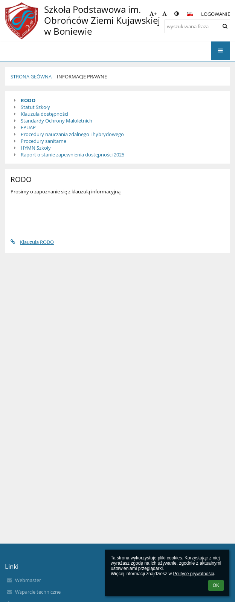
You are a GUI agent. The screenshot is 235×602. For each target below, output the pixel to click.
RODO (28, 100)
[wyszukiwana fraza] (197, 26)
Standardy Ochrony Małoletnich (56, 120)
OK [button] (216, 585)
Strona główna (31, 76)
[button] (190, 13)
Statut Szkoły (35, 107)
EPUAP (28, 127)
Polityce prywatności (193, 573)
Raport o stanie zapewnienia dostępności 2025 (72, 154)
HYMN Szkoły (36, 147)
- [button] (165, 13)
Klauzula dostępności (44, 113)
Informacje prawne (82, 76)
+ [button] (153, 13)
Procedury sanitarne (43, 141)
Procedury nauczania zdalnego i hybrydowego (72, 134)
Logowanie (215, 14)
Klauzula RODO (32, 242)
